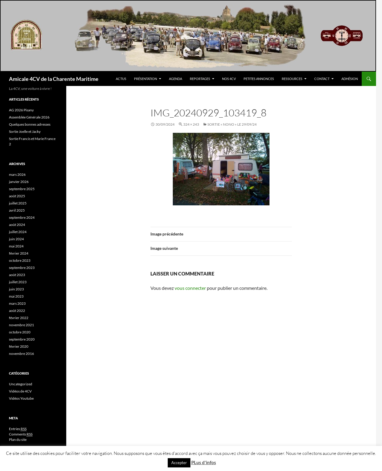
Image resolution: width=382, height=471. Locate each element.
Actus (121, 79)
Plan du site (18, 439)
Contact (321, 79)
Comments (21, 434)
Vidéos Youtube (21, 398)
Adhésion (349, 79)
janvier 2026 (19, 181)
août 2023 (17, 275)
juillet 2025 (18, 203)
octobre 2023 (19, 260)
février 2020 (18, 346)
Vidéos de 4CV (20, 391)
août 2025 (17, 196)
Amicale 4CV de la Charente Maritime (53, 79)
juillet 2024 (18, 232)
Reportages (200, 79)
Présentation (145, 79)
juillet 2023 (18, 282)
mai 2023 (16, 296)
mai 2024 (16, 246)
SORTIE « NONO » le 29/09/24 (232, 124)
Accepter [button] (179, 462)
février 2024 (18, 253)
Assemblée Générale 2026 (29, 117)
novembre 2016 (21, 353)
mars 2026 (17, 174)
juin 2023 (16, 289)
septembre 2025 (22, 189)
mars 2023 (17, 303)
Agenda (175, 79)
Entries (18, 429)
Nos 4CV (229, 79)
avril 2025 (17, 210)
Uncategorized (20, 384)
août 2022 (17, 310)
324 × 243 (191, 124)
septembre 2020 (22, 339)
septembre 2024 (22, 217)
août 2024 (17, 224)
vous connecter (190, 288)
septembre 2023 (22, 267)
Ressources (292, 79)
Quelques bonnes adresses (29, 124)
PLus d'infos (203, 462)
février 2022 (18, 317)
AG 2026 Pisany (21, 110)
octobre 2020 (19, 332)
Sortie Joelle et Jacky (25, 131)
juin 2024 (16, 239)
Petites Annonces (259, 79)
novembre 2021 (21, 325)
